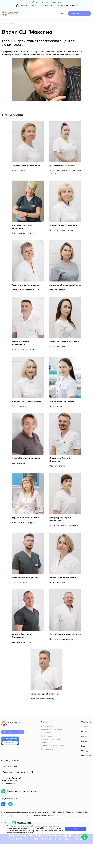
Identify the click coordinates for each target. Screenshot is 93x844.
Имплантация (46, 736)
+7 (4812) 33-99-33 (10, 760)
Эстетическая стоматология (52, 746)
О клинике (86, 722)
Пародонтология (48, 749)
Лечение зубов (47, 726)
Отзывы (85, 751)
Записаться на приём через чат (22, 791)
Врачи (84, 736)
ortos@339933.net (9, 766)
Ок (76, 829)
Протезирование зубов (50, 739)
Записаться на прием (79, 13)
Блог (83, 746)
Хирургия (45, 742)
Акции (84, 741)
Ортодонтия (46, 733)
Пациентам (86, 755)
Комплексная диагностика (52, 729)
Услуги (84, 726)
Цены (84, 731)
